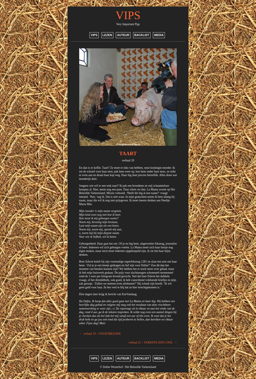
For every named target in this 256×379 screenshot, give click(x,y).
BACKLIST (141, 35)
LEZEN (107, 35)
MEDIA (159, 35)
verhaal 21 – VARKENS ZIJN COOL (152, 342)
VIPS (128, 15)
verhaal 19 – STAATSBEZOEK (100, 333)
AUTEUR (123, 35)
